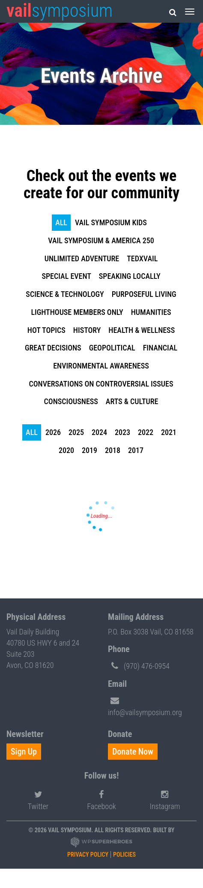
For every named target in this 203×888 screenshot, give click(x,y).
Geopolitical (112, 347)
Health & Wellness (141, 330)
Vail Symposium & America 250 (101, 240)
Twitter (38, 799)
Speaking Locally (130, 276)
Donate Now (132, 751)
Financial (160, 347)
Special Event (66, 276)
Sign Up (24, 751)
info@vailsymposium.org (145, 705)
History (87, 330)
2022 (145, 432)
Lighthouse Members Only (77, 312)
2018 (112, 450)
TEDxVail (142, 258)
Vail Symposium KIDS (111, 222)
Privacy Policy (87, 854)
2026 (53, 432)
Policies (124, 854)
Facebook (101, 799)
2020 (66, 450)
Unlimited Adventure (82, 258)
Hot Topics (46, 330)
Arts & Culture (132, 401)
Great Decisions (53, 347)
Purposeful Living (144, 294)
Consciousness (71, 401)
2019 (89, 450)
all (61, 222)
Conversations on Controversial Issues (101, 383)
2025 (76, 432)
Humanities (151, 312)
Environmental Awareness (101, 365)
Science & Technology (65, 294)
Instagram (165, 799)
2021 (168, 432)
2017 (135, 450)
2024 (99, 432)
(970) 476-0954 (139, 665)
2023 (122, 432)
